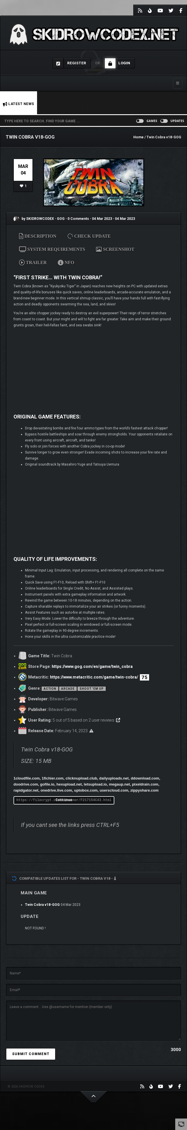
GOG (61, 219)
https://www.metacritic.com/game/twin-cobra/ (94, 677)
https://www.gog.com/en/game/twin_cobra (92, 666)
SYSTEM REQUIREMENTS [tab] (52, 249)
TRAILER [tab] (33, 262)
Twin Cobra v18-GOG (42, 905)
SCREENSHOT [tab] (115, 249)
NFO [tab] (66, 262)
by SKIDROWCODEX (34, 219)
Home (138, 137)
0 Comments (78, 219)
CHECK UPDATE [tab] (89, 236)
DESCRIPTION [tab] (37, 236)
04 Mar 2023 (102, 219)
